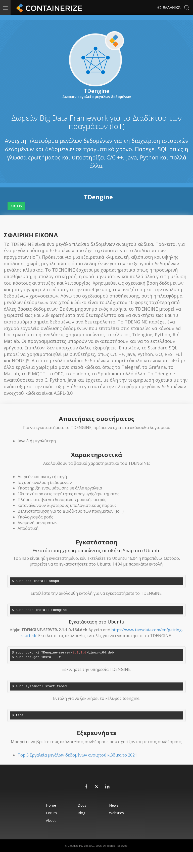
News (113, 805)
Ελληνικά (168, 7)
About (51, 820)
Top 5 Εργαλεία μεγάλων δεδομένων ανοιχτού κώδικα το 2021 (77, 755)
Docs (82, 805)
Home (51, 805)
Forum (51, 812)
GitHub (16, 206)
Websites (116, 812)
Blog (81, 812)
